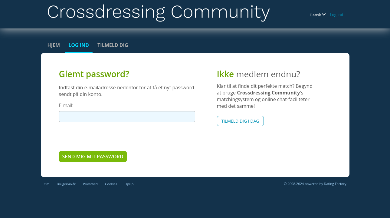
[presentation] (105, 136)
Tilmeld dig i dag (240, 121)
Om (47, 184)
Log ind (336, 14)
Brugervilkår (66, 184)
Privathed (90, 184)
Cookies (111, 184)
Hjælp (129, 184)
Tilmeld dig (112, 45)
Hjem (54, 45)
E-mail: (66, 105)
